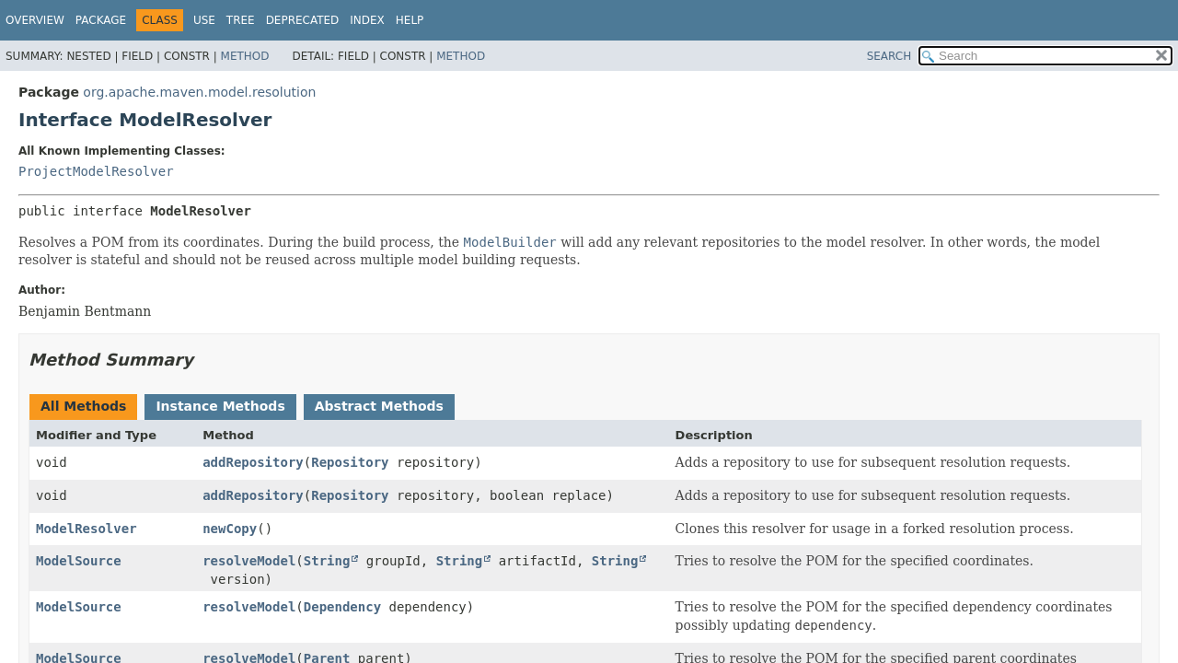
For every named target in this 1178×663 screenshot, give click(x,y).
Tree (240, 20)
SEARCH (889, 56)
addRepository (253, 462)
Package (100, 20)
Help (410, 20)
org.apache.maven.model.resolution (199, 92)
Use (204, 20)
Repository (349, 462)
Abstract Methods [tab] (379, 406)
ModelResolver (86, 528)
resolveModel (248, 560)
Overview (35, 20)
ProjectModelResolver (96, 171)
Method (245, 56)
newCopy (229, 528)
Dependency (342, 606)
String (327, 560)
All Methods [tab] (83, 406)
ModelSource (78, 560)
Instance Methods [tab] (220, 406)
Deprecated (303, 20)
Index (367, 20)
